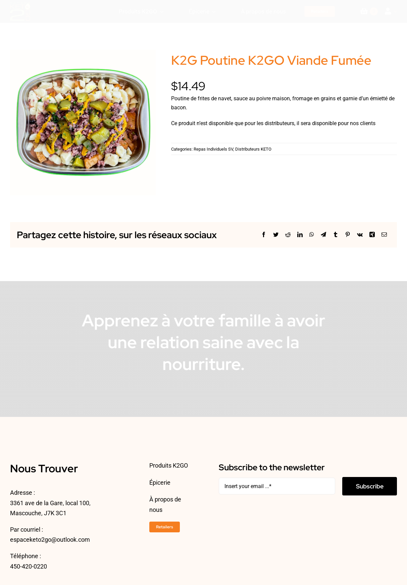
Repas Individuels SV (213, 149)
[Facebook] (264, 234)
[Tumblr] (335, 234)
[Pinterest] (348, 234)
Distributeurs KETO (253, 149)
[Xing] (372, 234)
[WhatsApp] (311, 234)
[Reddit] (288, 234)
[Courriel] (384, 234)
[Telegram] (323, 234)
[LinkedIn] (300, 234)
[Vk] (360, 234)
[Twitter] (276, 234)
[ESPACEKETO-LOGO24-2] (20, 4)
